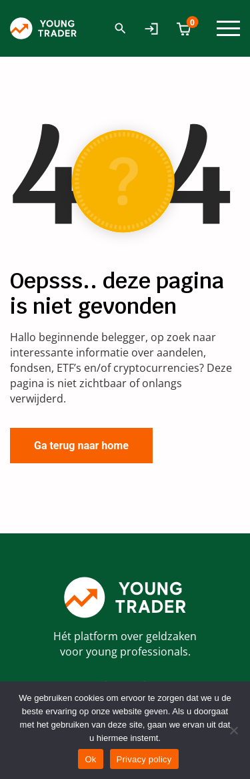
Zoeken (120, 28)
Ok (90, 759)
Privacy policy (144, 759)
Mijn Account (154, 29)
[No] (233, 730)
